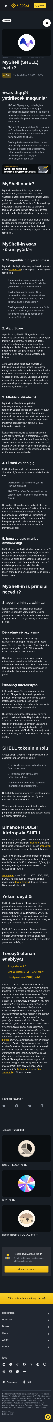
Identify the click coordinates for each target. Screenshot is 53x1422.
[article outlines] (47, 23)
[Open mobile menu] (49, 5)
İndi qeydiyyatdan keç (26, 1269)
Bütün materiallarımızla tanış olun (26, 1298)
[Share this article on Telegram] (29, 1106)
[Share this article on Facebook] (16, 1106)
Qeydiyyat (39, 5)
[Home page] (20, 5)
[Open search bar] (31, 5)
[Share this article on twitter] (4, 1106)
